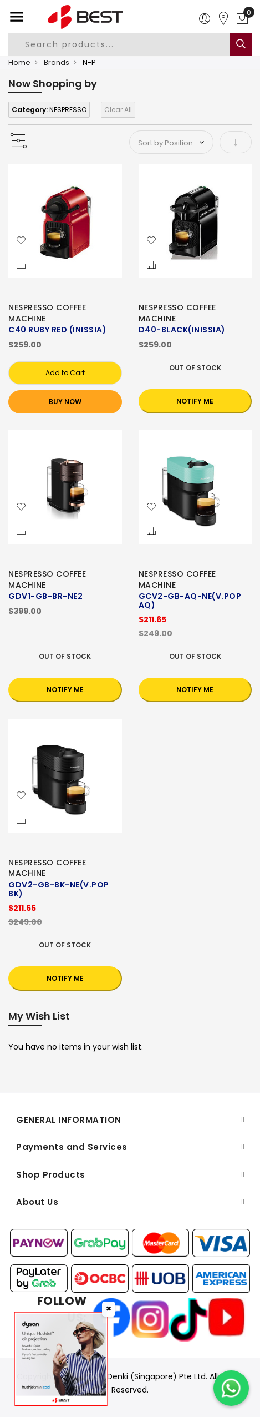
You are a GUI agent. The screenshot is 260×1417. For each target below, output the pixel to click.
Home (19, 62)
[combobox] (125, 44)
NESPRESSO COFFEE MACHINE (47, 313)
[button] (21, 241)
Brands (56, 62)
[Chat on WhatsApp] (231, 1388)
